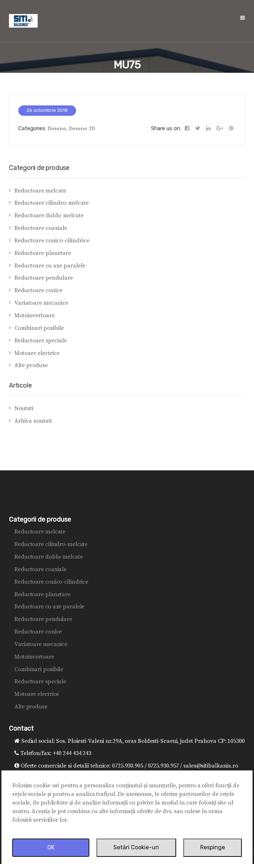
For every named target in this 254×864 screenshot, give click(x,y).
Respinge (212, 847)
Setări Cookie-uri (136, 847)
